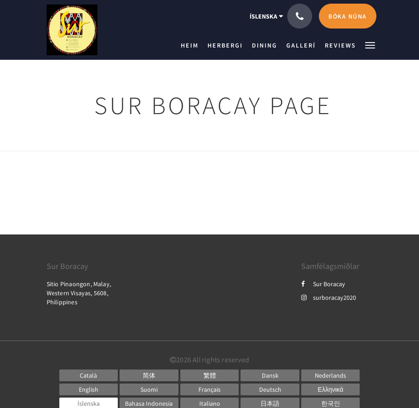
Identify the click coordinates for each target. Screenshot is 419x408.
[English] (88, 389)
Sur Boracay (323, 284)
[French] (209, 389)
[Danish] (270, 375)
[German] (270, 389)
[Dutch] (330, 375)
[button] (370, 44)
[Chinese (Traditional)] (209, 375)
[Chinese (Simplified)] (149, 375)
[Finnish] (149, 389)
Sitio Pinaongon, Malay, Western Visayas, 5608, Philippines (79, 293)
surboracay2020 (328, 297)
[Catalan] (88, 375)
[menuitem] (192, 45)
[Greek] (330, 389)
